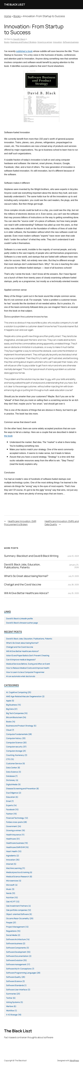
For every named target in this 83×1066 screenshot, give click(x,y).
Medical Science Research (17, 876)
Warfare (9, 1006)
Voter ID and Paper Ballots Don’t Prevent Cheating (27, 655)
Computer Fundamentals (17, 734)
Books (17, 16)
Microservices (12, 880)
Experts (9, 805)
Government (11, 826)
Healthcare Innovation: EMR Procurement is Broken (20, 523)
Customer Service (14, 763)
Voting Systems (13, 1002)
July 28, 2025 (73, 584)
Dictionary (10, 780)
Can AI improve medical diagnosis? (21, 659)
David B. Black (19, 39)
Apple (8, 700)
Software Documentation (17, 956)
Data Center (11, 767)
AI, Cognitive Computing (16, 692)
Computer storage (14, 751)
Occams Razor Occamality (17, 918)
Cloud (8, 730)
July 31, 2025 (73, 576)
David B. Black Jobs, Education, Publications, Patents (22, 566)
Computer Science (14, 742)
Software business (71, 42)
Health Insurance (13, 834)
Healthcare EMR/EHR (15, 847)
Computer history (13, 738)
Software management (16, 964)
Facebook (10, 809)
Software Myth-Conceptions (18, 968)
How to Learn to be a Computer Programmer (25, 672)
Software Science (14, 981)
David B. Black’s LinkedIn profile (19, 618)
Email (8, 801)
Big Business (11, 704)
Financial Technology (15, 818)
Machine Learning (13, 868)
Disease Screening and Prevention (21, 788)
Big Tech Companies (15, 713)
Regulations (11, 931)
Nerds (8, 893)
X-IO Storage (11, 1014)
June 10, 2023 (73, 556)
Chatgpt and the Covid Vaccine (22, 584)
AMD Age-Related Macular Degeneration (23, 696)
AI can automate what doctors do (20, 676)
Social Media (11, 935)
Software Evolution (14, 960)
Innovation (57, 42)
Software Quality (13, 977)
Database (10, 776)
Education (10, 797)
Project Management (15, 926)
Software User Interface (16, 989)
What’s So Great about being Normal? (26, 576)
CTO (8, 759)
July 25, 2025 (73, 593)
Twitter (9, 998)
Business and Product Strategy (23, 42)
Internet (9, 864)
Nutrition (10, 897)
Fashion (9, 813)
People (9, 922)
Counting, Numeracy (15, 755)
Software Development (16, 952)
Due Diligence (12, 792)
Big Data (10, 709)
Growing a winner (44, 42)
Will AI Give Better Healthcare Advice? (26, 593)
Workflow (10, 1010)
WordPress (74, 1060)
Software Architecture (16, 939)
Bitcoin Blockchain (14, 717)
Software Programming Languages (21, 972)
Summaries (11, 993)
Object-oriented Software (17, 914)
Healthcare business (15, 843)
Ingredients (11, 855)
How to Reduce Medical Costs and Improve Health (27, 668)
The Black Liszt (14, 4)
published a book (24, 51)
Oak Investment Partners (17, 905)
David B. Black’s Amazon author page (22, 622)
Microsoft (10, 885)
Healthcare (11, 838)
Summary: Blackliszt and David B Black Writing (31, 556)
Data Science (12, 771)
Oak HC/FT (10, 901)
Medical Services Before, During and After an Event (28, 663)
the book (8, 436)
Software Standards (15, 985)
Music (8, 889)
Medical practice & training (17, 872)
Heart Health (11, 851)
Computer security (14, 746)
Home (7, 16)
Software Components (16, 947)
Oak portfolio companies (16, 910)
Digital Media (11, 784)
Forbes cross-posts (14, 822)
